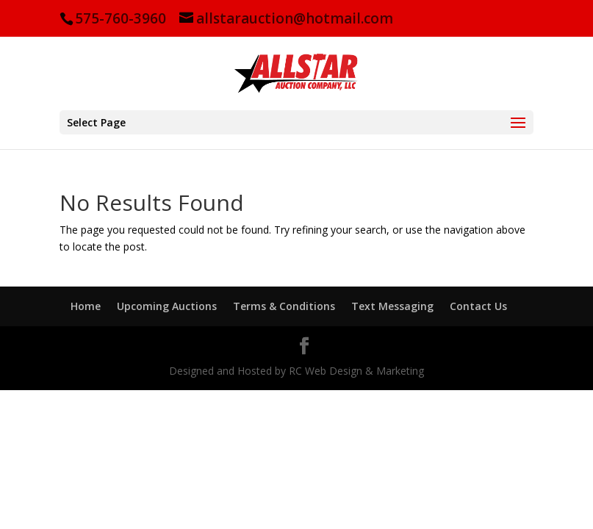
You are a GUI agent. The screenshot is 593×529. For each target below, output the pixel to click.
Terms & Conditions (284, 306)
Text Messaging (392, 306)
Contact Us (478, 306)
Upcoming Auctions (167, 306)
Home (86, 306)
